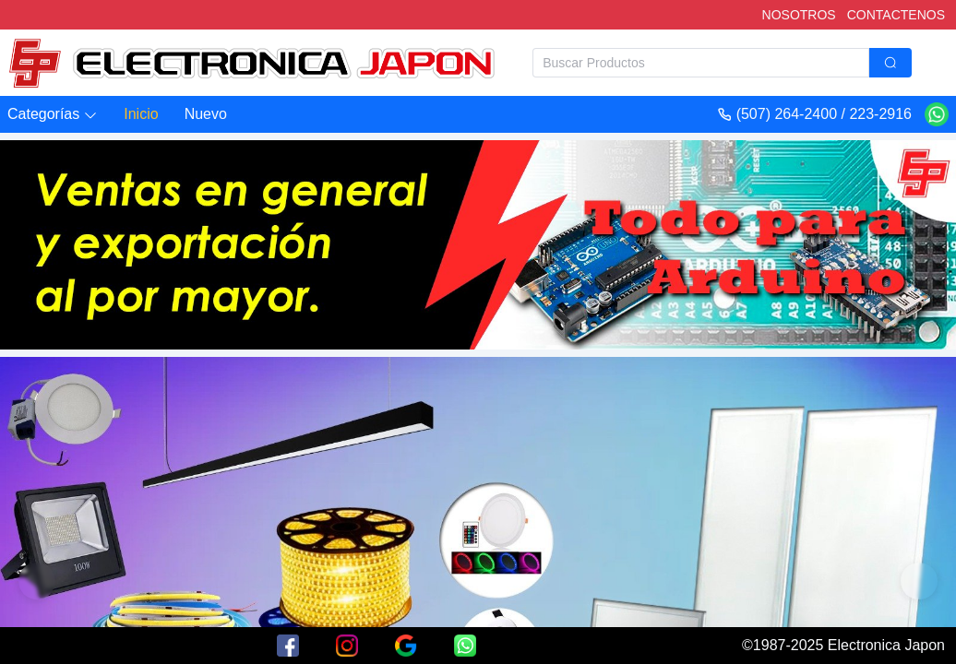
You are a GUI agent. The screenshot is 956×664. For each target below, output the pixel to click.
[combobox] (722, 62)
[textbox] (701, 63)
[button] (52, 114)
